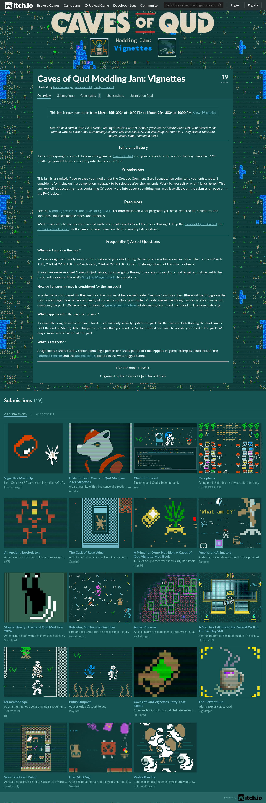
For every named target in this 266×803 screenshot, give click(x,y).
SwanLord (10, 640)
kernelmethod (78, 636)
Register (253, 5)
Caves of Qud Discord (201, 224)
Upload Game (97, 5)
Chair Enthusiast (146, 478)
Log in (235, 5)
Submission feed (146, 96)
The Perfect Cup (211, 702)
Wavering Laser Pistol (20, 777)
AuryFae (74, 491)
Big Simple (205, 711)
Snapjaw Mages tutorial (99, 277)
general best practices (121, 305)
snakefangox (142, 636)
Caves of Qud (123, 156)
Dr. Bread (140, 715)
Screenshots (119, 96)
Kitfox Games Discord (53, 229)
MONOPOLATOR (210, 487)
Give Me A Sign (80, 777)
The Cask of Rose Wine (86, 552)
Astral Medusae (145, 627)
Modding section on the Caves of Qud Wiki (80, 211)
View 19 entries (204, 113)
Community (149, 5)
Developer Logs (124, 5)
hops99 (138, 566)
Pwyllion (74, 711)
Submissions (67, 96)
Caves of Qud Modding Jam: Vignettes (111, 78)
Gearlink (74, 562)
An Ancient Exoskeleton (22, 552)
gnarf (137, 487)
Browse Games (48, 5)
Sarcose (204, 562)
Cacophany (207, 478)
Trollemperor (12, 711)
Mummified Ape (16, 702)
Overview (44, 96)
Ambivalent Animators (215, 552)
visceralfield (83, 87)
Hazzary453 (206, 640)
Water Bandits (144, 777)
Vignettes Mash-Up (18, 478)
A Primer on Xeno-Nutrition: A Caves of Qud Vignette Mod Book (163, 554)
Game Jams (72, 5)
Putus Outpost (80, 702)
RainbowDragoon (145, 786)
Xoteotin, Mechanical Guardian (92, 627)
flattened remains (50, 356)
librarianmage (63, 87)
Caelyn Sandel (104, 87)
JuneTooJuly (11, 786)
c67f (7, 562)
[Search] (219, 5)
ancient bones (85, 356)
